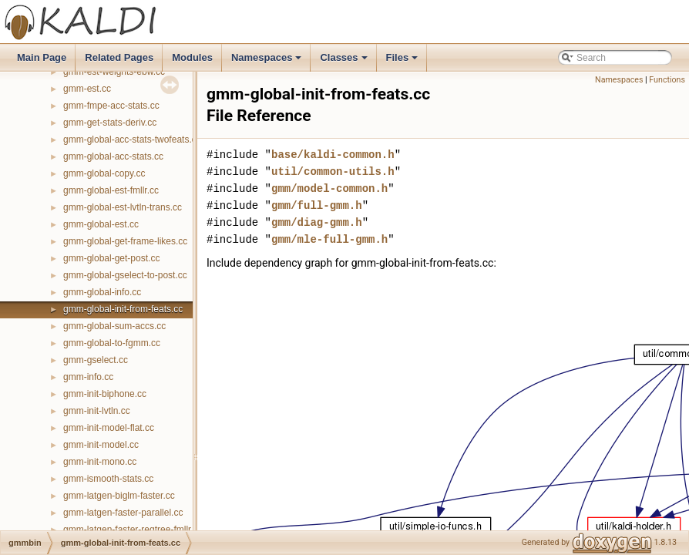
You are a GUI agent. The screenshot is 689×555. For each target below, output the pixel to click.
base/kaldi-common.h (333, 154)
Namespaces (267, 62)
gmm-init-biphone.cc (104, 393)
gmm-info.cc (88, 377)
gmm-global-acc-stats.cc (113, 156)
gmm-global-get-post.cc (111, 258)
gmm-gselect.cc (95, 360)
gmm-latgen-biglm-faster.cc (119, 495)
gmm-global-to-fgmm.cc (111, 343)
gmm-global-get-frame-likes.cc (125, 241)
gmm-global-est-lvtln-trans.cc (122, 207)
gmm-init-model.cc (101, 444)
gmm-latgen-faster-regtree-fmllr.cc (133, 529)
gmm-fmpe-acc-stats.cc (111, 105)
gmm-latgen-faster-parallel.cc (123, 512)
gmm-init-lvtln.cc (96, 410)
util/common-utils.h (333, 171)
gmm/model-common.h (329, 188)
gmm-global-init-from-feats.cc (123, 309)
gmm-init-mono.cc (99, 461)
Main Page (41, 57)
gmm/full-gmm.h (316, 205)
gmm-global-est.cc (101, 224)
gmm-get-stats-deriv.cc (109, 122)
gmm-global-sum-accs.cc (114, 326)
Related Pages (119, 57)
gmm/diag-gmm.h (316, 222)
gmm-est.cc (87, 88)
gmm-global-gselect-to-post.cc (125, 275)
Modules (192, 57)
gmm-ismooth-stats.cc (108, 478)
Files (403, 62)
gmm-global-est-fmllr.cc (111, 190)
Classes (344, 62)
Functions (667, 80)
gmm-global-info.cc (102, 292)
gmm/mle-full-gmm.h (329, 239)
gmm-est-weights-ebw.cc (114, 71)
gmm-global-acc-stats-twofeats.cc (132, 139)
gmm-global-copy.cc (104, 173)
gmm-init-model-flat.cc (108, 427)
